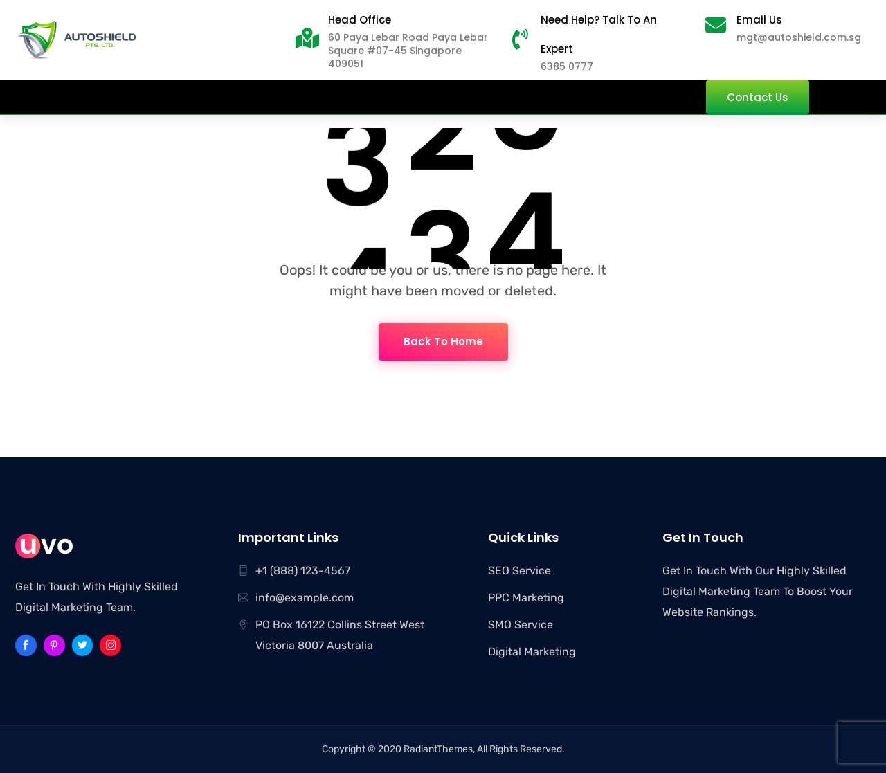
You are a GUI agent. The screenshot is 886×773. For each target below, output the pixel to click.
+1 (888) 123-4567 (302, 570)
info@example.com (304, 597)
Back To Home (443, 341)
